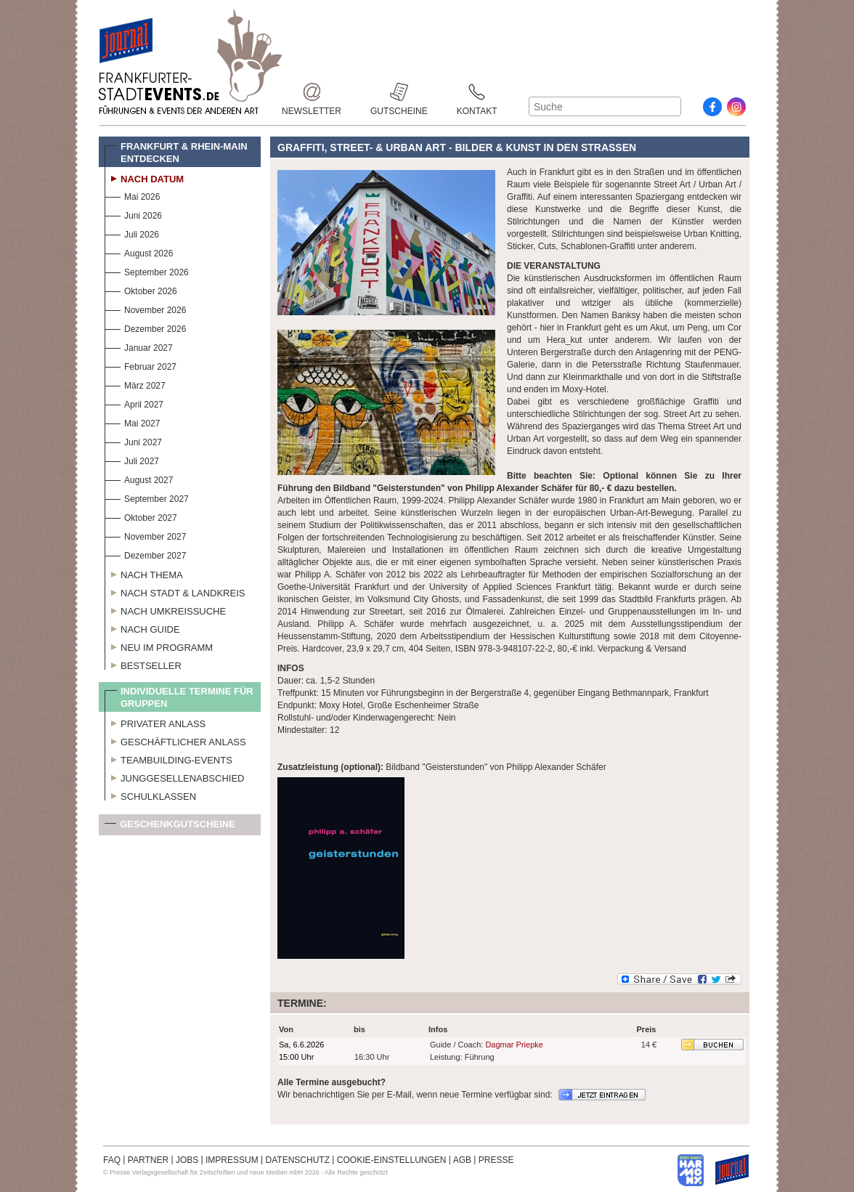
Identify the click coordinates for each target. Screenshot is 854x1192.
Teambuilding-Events (168, 758)
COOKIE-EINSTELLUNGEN (392, 1160)
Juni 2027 (133, 440)
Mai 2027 (132, 422)
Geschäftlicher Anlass (175, 740)
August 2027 (139, 478)
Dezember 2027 (145, 554)
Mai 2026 (132, 195)
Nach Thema (144, 573)
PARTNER (148, 1160)
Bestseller (143, 664)
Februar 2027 (140, 365)
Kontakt (477, 92)
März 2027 (135, 384)
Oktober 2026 (141, 289)
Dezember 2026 (145, 327)
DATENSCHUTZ (298, 1160)
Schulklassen (150, 794)
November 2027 (145, 535)
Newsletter (311, 92)
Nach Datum (144, 177)
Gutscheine (399, 92)
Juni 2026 (133, 214)
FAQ (112, 1160)
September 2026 (147, 270)
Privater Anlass (155, 722)
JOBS (187, 1160)
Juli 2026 (132, 233)
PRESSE (496, 1160)
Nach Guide (142, 627)
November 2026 (145, 308)
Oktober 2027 (141, 516)
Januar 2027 (139, 346)
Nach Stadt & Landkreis (175, 591)
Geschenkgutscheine (170, 827)
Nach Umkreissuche (165, 609)
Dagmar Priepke (513, 1044)
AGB (462, 1160)
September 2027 (147, 497)
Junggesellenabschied (175, 776)
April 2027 (134, 403)
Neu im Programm (159, 645)
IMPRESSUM (232, 1160)
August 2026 (139, 252)
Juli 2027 (132, 459)
